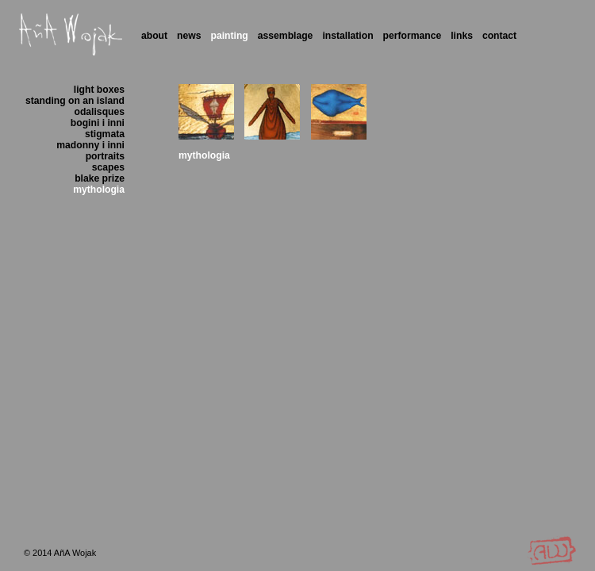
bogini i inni (98, 122)
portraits (105, 156)
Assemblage (285, 35)
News (189, 35)
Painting (229, 35)
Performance (412, 35)
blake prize (100, 178)
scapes (108, 167)
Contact (499, 35)
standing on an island (75, 100)
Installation (347, 35)
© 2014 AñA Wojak (60, 553)
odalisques (100, 111)
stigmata (105, 134)
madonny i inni (90, 145)
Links (462, 35)
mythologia (99, 189)
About (154, 35)
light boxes (99, 89)
